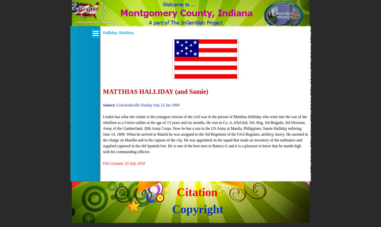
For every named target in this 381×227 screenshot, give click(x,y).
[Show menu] (95, 33)
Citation (197, 192)
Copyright (197, 209)
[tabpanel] (206, 105)
